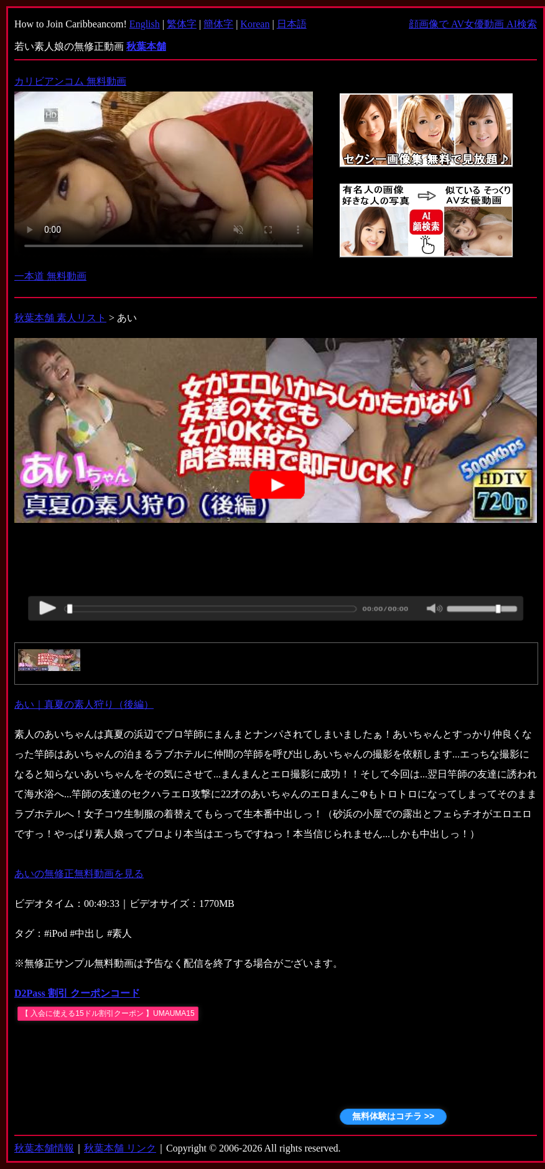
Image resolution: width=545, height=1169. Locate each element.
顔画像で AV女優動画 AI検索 (473, 24)
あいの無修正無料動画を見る (79, 873)
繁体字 (182, 24)
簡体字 (218, 24)
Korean (254, 24)
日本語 (292, 24)
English (144, 24)
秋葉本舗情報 (44, 1148)
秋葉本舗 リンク (120, 1148)
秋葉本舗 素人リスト (60, 317)
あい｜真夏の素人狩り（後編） (84, 704)
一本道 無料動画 (50, 276)
